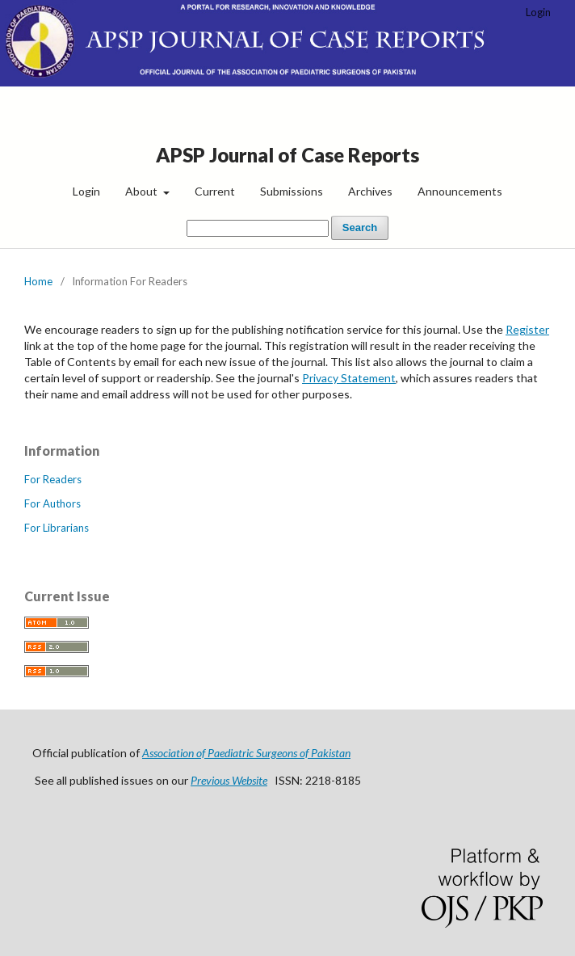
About (142, 191)
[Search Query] (258, 228)
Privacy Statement (349, 378)
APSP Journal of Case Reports (287, 154)
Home (38, 281)
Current (215, 191)
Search (359, 227)
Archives (370, 191)
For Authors (52, 503)
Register (527, 329)
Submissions (291, 191)
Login (86, 191)
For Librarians (56, 527)
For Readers (53, 479)
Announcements (460, 191)
